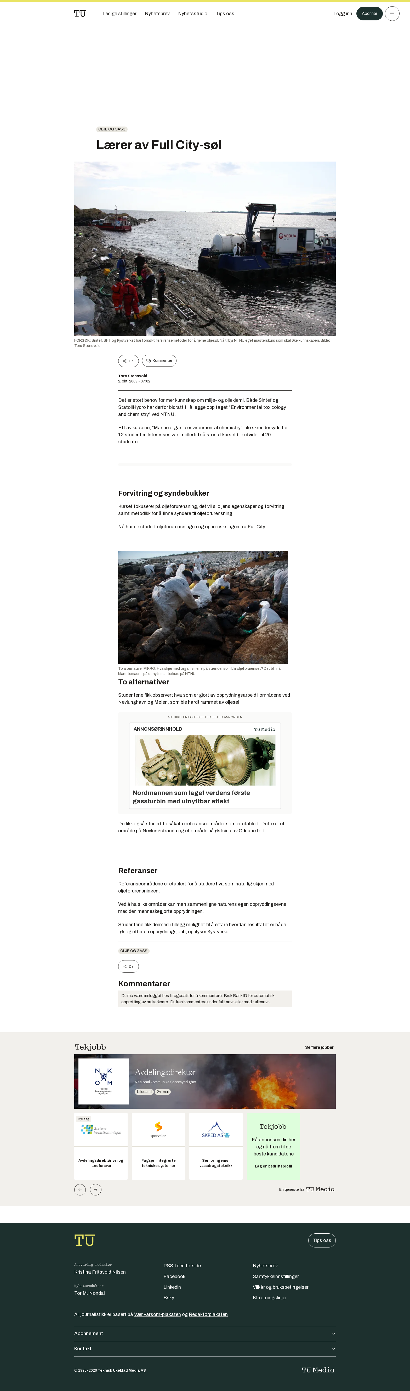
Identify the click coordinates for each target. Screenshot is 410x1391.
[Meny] (392, 13)
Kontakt (205, 1348)
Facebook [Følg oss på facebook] (174, 1276)
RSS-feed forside (182, 1265)
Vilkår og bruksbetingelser (281, 1287)
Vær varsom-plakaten (157, 1314)
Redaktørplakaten (208, 1314)
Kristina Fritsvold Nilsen (100, 1272)
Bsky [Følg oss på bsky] (168, 1297)
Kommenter (159, 361)
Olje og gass (112, 129)
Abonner (368, 13)
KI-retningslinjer (270, 1297)
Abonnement (205, 1333)
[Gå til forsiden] (80, 13)
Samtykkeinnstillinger (276, 1276)
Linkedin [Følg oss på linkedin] (172, 1287)
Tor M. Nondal (89, 1293)
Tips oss (322, 1240)
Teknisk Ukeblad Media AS (122, 1370)
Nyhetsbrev (265, 1265)
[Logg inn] (340, 13)
